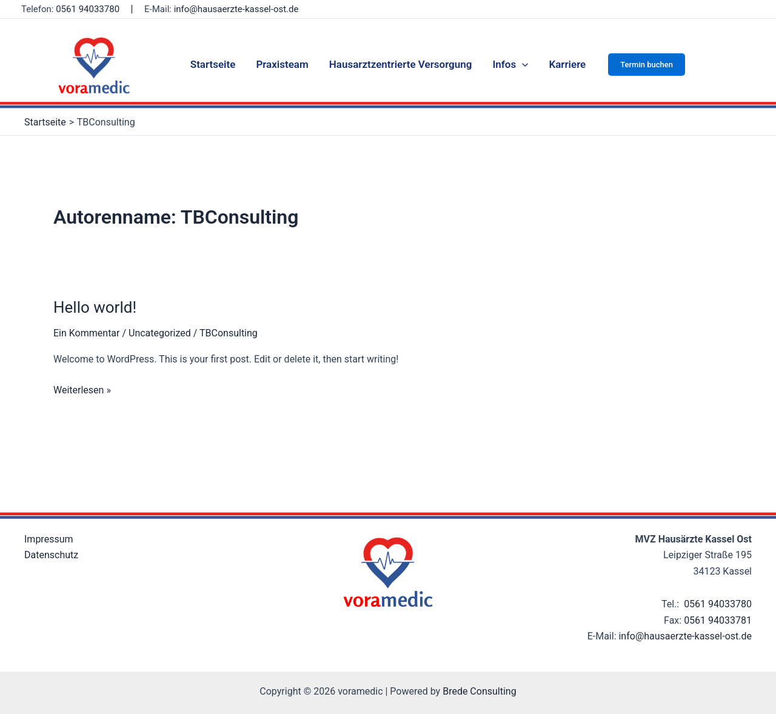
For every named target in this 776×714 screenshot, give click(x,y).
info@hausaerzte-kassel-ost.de (236, 9)
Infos (510, 64)
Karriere (567, 64)
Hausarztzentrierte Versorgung (400, 64)
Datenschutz (51, 555)
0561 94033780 (87, 9)
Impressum (48, 539)
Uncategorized (160, 333)
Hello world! (94, 307)
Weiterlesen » (82, 389)
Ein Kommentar (86, 333)
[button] (646, 64)
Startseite (213, 64)
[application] (522, 64)
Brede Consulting (480, 691)
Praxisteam (282, 64)
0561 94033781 (718, 620)
